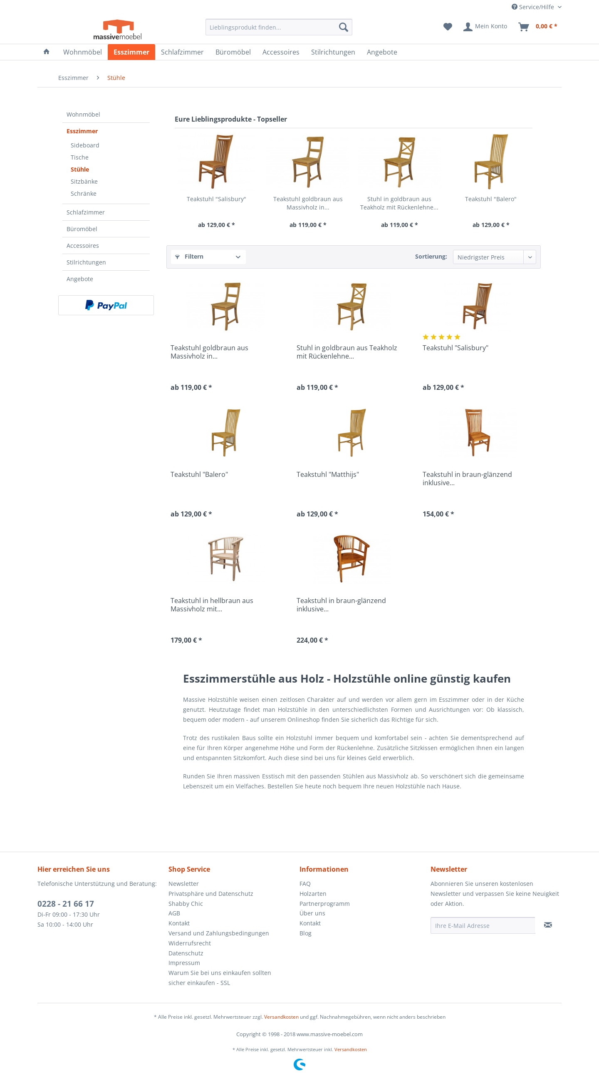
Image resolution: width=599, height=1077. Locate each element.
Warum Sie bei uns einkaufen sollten (219, 973)
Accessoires (83, 245)
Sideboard (85, 145)
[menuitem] (278, 27)
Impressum (184, 963)
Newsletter (183, 884)
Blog (306, 933)
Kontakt (179, 923)
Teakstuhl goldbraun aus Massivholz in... (308, 203)
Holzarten (313, 894)
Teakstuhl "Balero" (491, 199)
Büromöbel (82, 229)
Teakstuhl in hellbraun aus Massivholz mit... (212, 604)
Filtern (189, 256)
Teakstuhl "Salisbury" (216, 199)
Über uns (312, 913)
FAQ (305, 884)
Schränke (84, 193)
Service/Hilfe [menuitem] (534, 7)
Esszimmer (82, 131)
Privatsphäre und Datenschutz (210, 894)
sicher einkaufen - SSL (199, 983)
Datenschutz (185, 953)
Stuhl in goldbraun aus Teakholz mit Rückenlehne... (399, 203)
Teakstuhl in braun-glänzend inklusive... (467, 478)
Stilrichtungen (86, 262)
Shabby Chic (185, 903)
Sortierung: (431, 256)
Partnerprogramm (325, 903)
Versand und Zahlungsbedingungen (218, 933)
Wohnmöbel (83, 114)
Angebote (80, 279)
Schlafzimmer (86, 212)
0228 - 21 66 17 (65, 903)
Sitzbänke (84, 181)
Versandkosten (281, 1016)
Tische (80, 157)
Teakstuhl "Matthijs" (328, 474)
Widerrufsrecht (189, 943)
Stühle (80, 169)
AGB (174, 913)
